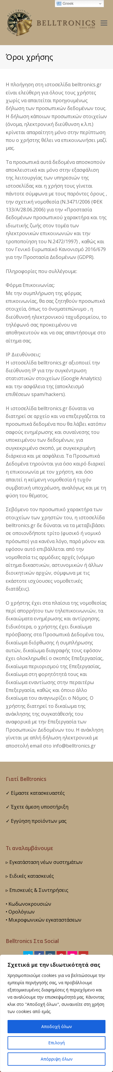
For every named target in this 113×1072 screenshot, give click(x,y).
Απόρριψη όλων (56, 1059)
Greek (65, 3)
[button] (104, 22)
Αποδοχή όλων (56, 1026)
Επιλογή (56, 1043)
